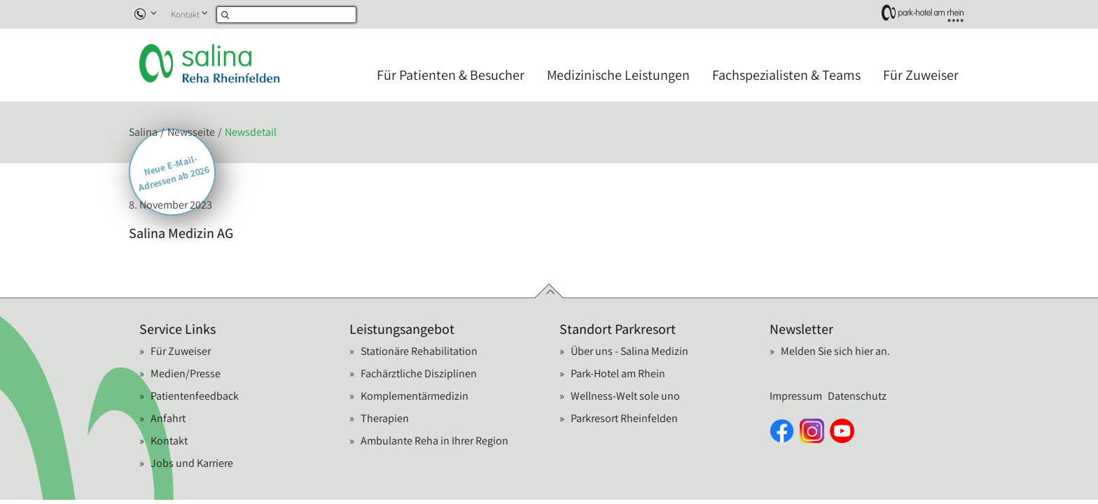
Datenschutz (857, 395)
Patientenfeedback (195, 395)
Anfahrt (168, 418)
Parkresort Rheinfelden (624, 418)
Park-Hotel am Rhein (618, 373)
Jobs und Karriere (192, 463)
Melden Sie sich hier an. (835, 351)
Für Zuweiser (921, 75)
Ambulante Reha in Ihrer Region (434, 440)
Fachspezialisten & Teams (786, 75)
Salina (143, 132)
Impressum (796, 395)
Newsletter (801, 329)
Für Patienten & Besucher (450, 75)
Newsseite (191, 132)
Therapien (385, 418)
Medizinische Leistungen (618, 75)
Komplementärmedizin (414, 395)
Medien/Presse (186, 373)
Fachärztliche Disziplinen (419, 373)
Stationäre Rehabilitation (419, 351)
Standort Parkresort (618, 329)
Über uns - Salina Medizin (629, 351)
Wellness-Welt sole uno (625, 395)
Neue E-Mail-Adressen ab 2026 (174, 173)
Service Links (177, 329)
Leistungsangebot (401, 329)
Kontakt (185, 14)
